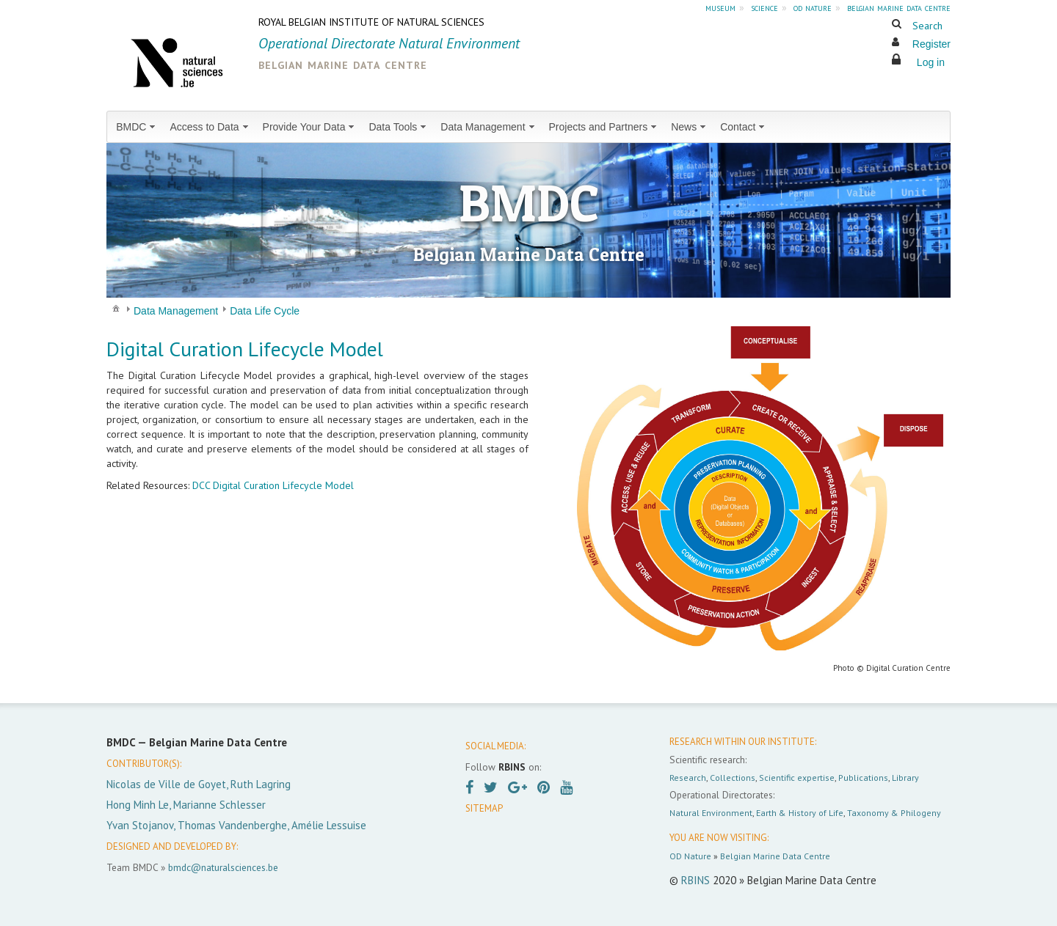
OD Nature (690, 855)
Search (927, 25)
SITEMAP (484, 808)
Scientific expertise (797, 777)
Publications (863, 777)
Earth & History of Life (799, 812)
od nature (812, 7)
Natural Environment (710, 812)
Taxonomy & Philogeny (894, 812)
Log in (931, 62)
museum (720, 7)
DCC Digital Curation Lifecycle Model (273, 485)
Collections (732, 777)
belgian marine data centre (899, 7)
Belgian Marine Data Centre (775, 855)
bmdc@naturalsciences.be (223, 867)
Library (905, 777)
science (764, 7)
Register (931, 44)
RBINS (695, 880)
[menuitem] (137, 127)
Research (687, 777)
